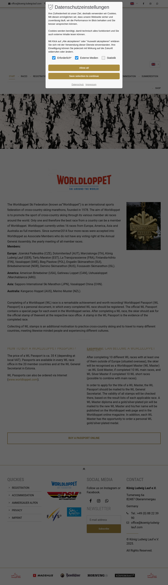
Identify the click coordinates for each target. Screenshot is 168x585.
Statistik (109, 57)
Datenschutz (78, 84)
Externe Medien (86, 57)
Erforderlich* (61, 57)
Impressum (90, 84)
